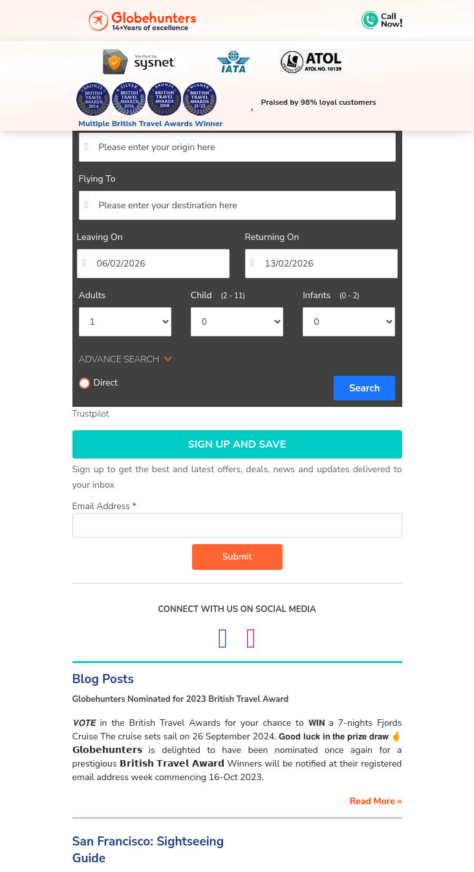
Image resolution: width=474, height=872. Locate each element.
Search (364, 388)
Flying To (97, 179)
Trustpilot (90, 414)
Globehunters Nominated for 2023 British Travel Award (180, 699)
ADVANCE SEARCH (119, 359)
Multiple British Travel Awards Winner (150, 123)
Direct (98, 382)
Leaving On (100, 237)
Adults (92, 295)
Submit (237, 556)
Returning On (272, 237)
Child (218, 295)
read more (376, 801)
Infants (331, 295)
